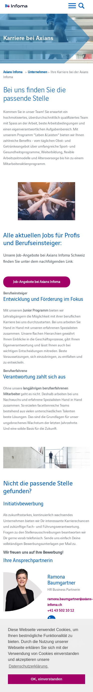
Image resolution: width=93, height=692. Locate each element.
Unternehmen (37, 71)
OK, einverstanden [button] (46, 679)
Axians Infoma (12, 71)
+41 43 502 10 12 (60, 610)
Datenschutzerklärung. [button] (28, 666)
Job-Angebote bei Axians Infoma (36, 281)
